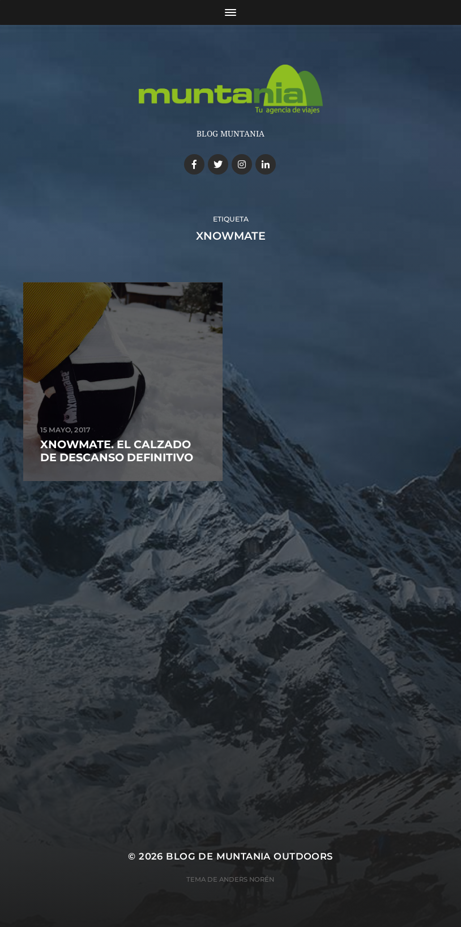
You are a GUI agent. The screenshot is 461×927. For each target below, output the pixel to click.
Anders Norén (246, 879)
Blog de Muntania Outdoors (249, 856)
